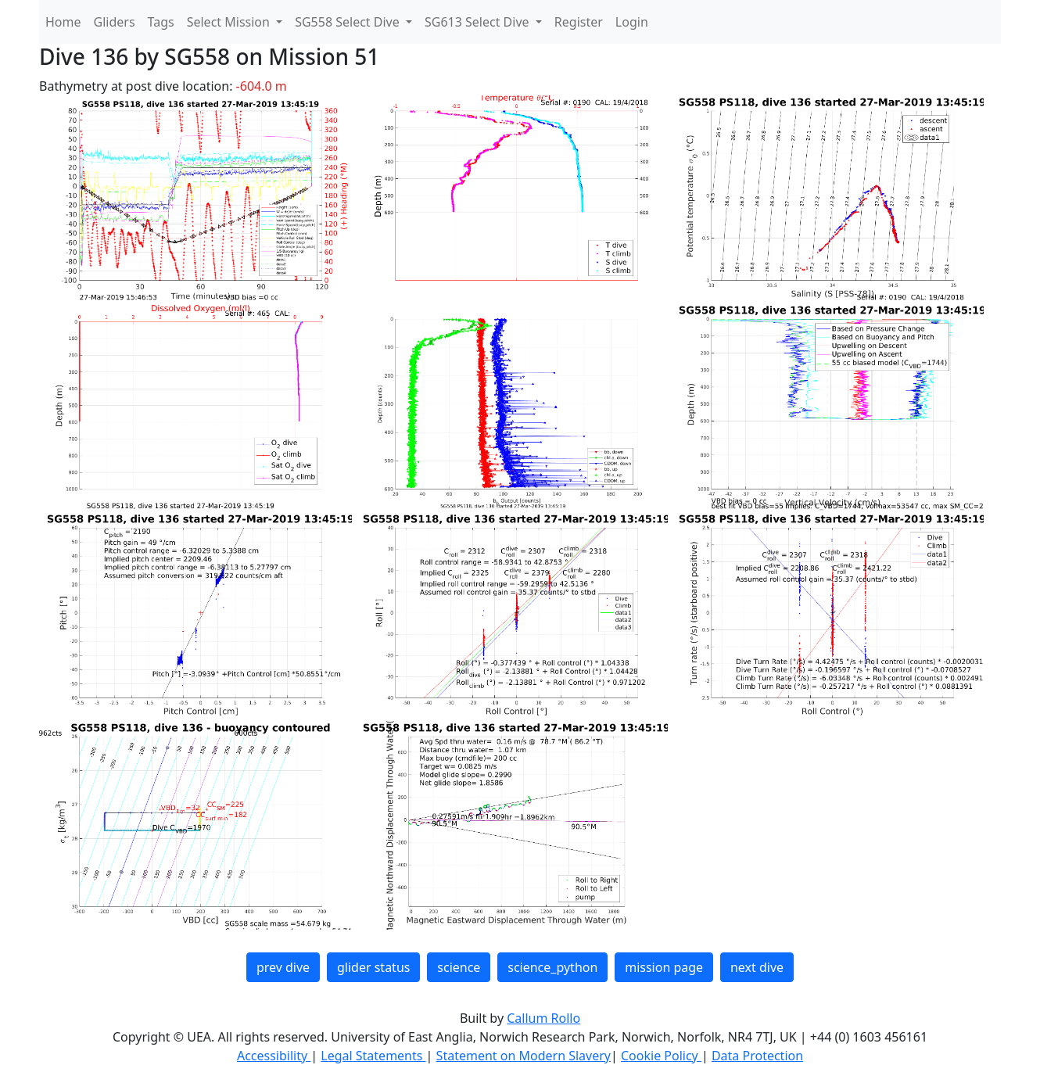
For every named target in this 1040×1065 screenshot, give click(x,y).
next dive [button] (757, 967)
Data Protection (757, 1055)
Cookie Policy (661, 1055)
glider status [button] (373, 967)
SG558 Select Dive (349, 21)
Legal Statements (373, 1055)
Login (631, 21)
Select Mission (230, 21)
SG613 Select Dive (479, 21)
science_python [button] (552, 967)
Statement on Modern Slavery (523, 1055)
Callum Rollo (543, 1018)
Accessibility (273, 1055)
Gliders (114, 21)
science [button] (458, 967)
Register (578, 21)
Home (63, 21)
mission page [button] (664, 967)
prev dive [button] (283, 967)
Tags (161, 21)
